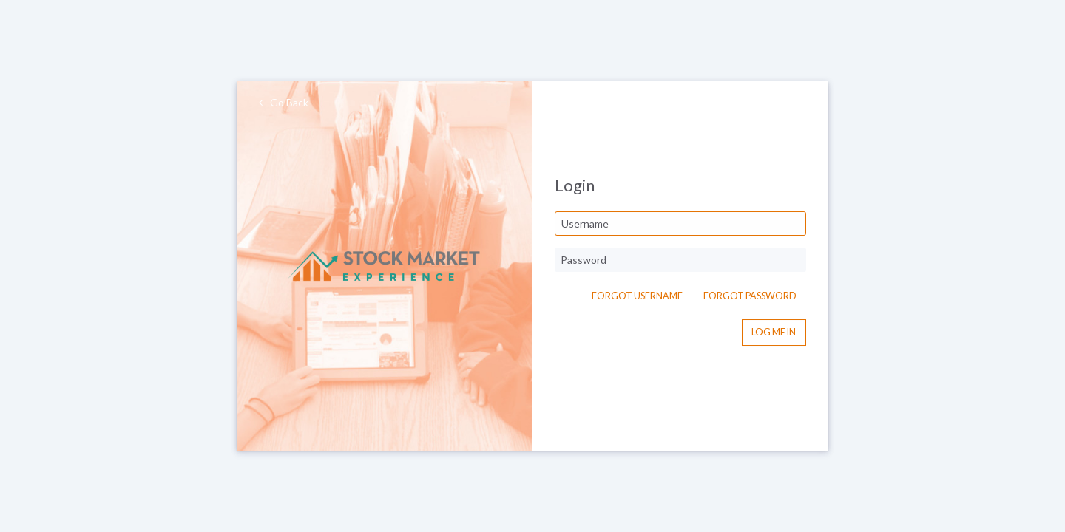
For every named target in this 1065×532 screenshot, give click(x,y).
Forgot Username (637, 295)
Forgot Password (750, 295)
